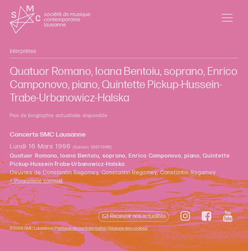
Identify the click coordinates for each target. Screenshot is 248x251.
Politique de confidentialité (80, 228)
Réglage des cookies (127, 228)
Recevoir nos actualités (133, 216)
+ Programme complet (36, 181)
